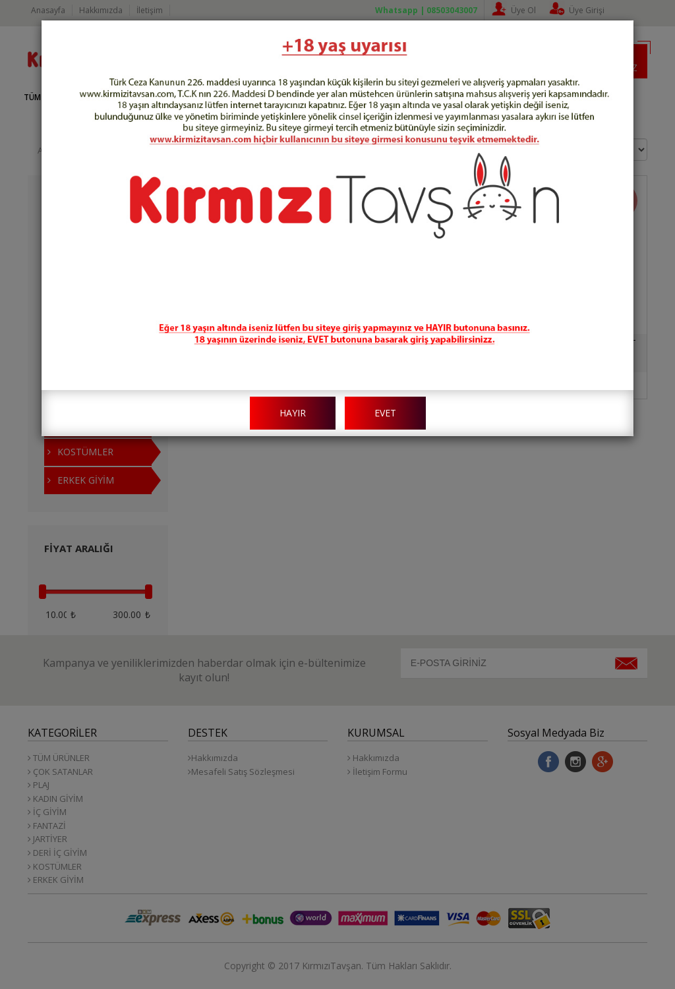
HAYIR (292, 413)
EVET (385, 413)
